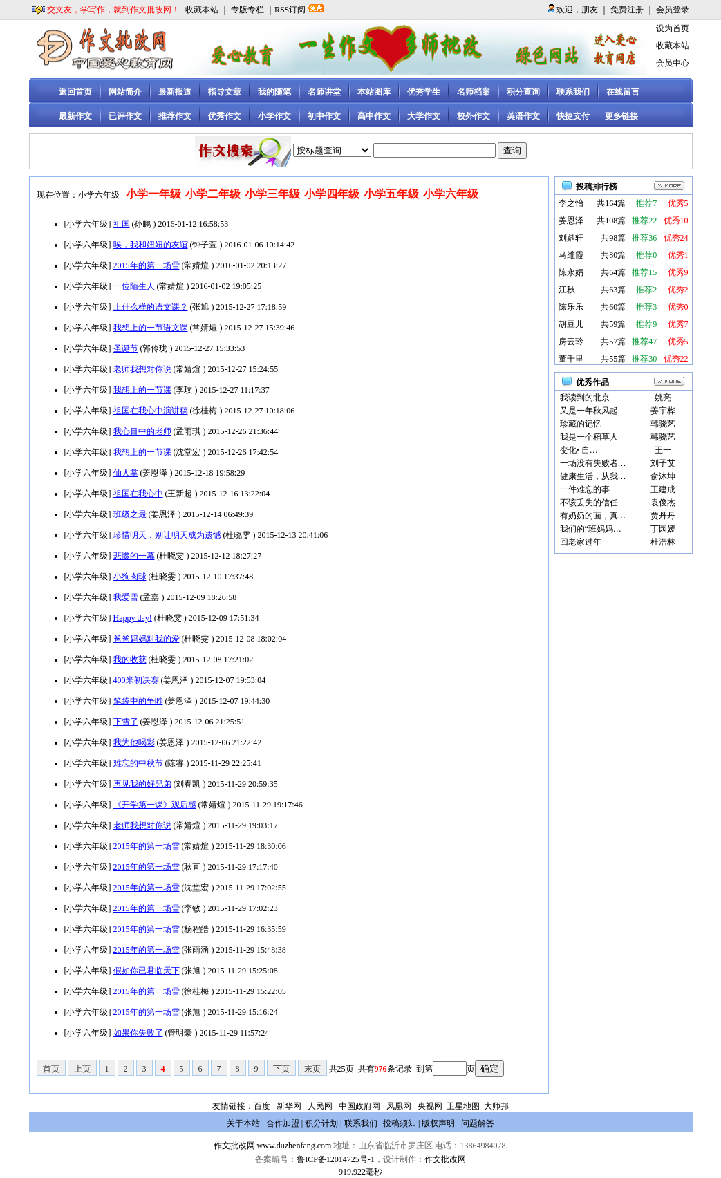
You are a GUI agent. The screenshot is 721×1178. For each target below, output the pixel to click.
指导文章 (224, 92)
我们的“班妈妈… (590, 529)
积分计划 (321, 1123)
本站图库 (374, 92)
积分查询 (523, 92)
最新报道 (174, 92)
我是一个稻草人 (589, 437)
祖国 (121, 224)
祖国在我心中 (138, 493)
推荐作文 (174, 116)
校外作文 (473, 116)
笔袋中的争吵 (138, 701)
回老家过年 (580, 542)
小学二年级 (213, 194)
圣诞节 (125, 348)
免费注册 (627, 10)
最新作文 (75, 116)
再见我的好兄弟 (142, 784)
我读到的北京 (585, 397)
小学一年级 (153, 194)
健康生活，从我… (593, 476)
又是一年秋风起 (589, 410)
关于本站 (243, 1123)
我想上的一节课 (142, 390)
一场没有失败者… (593, 463)
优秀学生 (423, 92)
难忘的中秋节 (138, 763)
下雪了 (125, 722)
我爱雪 (125, 597)
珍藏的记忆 (580, 424)
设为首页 (672, 28)
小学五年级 (391, 194)
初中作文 (324, 116)
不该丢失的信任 (589, 502)
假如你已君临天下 (146, 970)
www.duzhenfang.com (294, 1145)
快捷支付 (573, 116)
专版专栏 (247, 10)
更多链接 (621, 116)
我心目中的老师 (142, 431)
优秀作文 (224, 116)
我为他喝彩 (134, 742)
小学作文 (274, 116)
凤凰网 (398, 1106)
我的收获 (130, 659)
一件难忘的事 (585, 489)
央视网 (430, 1106)
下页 (281, 1069)
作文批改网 (234, 1145)
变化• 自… (579, 450)
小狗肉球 (130, 576)
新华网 (289, 1106)
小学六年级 (450, 194)
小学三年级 (272, 194)
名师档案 (473, 92)
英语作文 (523, 116)
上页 (82, 1069)
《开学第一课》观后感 (154, 805)
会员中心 (672, 63)
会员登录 (672, 10)
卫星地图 (463, 1106)
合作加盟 (282, 1123)
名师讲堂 (324, 92)
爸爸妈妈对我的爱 (146, 639)
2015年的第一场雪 (146, 265)
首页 (51, 1069)
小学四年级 (331, 194)
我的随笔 (274, 92)
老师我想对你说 (142, 369)
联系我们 (573, 92)
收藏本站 (201, 10)
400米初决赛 (136, 680)
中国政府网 (359, 1106)
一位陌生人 (134, 286)
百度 (262, 1106)
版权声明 (438, 1123)
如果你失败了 (138, 1033)
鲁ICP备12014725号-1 (336, 1159)
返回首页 (75, 92)
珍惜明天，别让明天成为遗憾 (167, 535)
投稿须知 (399, 1123)
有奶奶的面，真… (593, 516)
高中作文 (374, 116)
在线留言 (622, 92)
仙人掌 (125, 473)
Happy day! (132, 618)
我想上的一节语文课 (150, 328)
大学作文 (423, 116)
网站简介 (125, 92)
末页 (312, 1069)
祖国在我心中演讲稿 (150, 410)
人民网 (320, 1106)
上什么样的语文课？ (150, 307)
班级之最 (130, 514)
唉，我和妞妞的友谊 (150, 245)
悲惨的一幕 (134, 556)
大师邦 (495, 1106)
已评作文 (125, 116)
